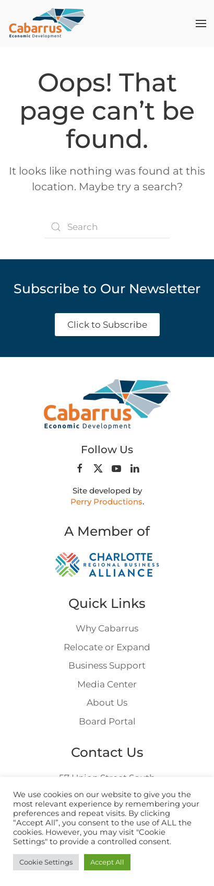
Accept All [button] (107, 862)
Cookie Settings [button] (46, 862)
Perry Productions (106, 502)
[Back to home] (47, 23)
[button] (201, 23)
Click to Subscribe (107, 324)
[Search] (107, 226)
